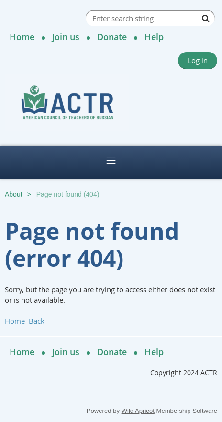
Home (22, 36)
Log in (198, 60)
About (13, 194)
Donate (112, 36)
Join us (65, 36)
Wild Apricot (138, 410)
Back (36, 321)
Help (154, 36)
